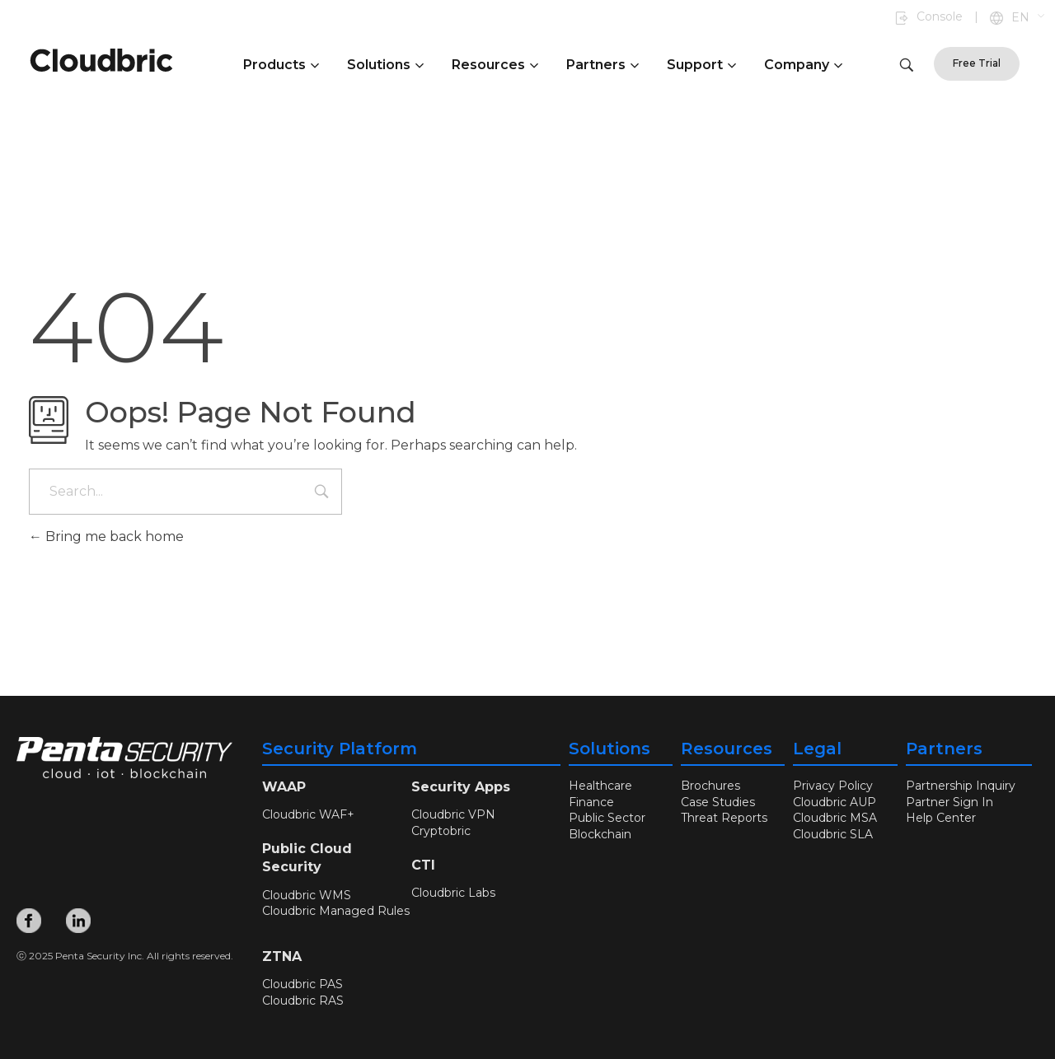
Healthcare (600, 785)
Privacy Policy (833, 785)
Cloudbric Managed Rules (336, 910)
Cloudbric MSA (835, 817)
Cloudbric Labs (453, 892)
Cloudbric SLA (833, 834)
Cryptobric (441, 830)
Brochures (710, 785)
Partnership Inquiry (960, 785)
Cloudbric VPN (453, 814)
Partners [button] (602, 64)
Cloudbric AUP (834, 802)
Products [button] (281, 64)
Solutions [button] (385, 64)
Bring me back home (106, 536)
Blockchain (600, 834)
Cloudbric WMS (306, 895)
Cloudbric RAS (303, 1000)
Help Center (941, 817)
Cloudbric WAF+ (308, 814)
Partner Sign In (949, 802)
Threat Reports (724, 817)
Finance (591, 802)
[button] (1029, 18)
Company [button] (803, 64)
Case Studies (718, 802)
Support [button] (701, 64)
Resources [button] (495, 64)
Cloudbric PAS (302, 984)
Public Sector (607, 817)
